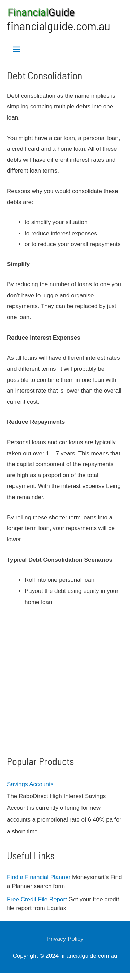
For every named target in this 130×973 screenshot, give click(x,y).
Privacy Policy (65, 939)
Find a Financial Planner (38, 877)
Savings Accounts (30, 784)
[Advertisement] (65, 681)
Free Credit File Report (37, 899)
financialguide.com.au (58, 25)
